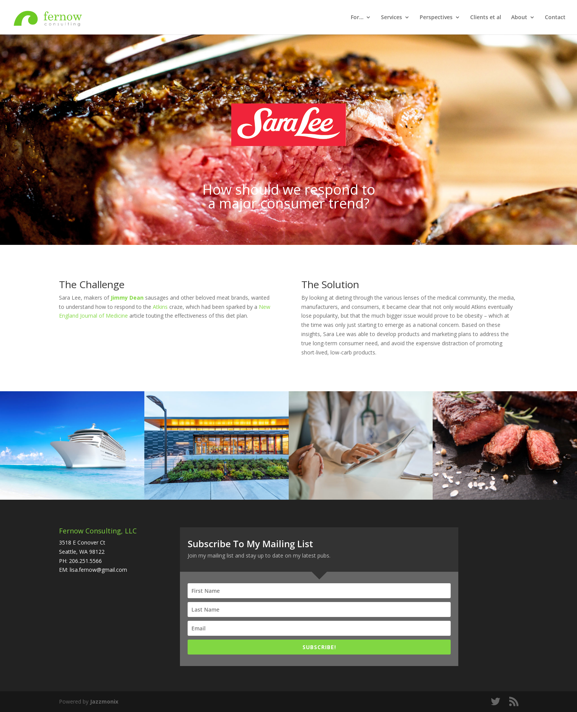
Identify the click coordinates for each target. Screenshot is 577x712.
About (519, 18)
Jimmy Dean (127, 297)
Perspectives (436, 18)
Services (391, 18)
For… (357, 18)
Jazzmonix (104, 701)
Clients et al (485, 18)
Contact (555, 18)
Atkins (160, 306)
